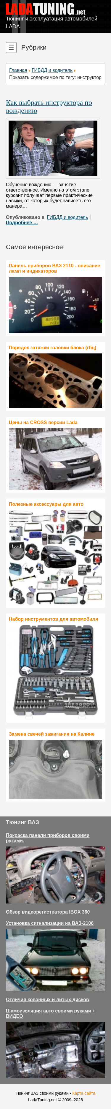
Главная (18, 70)
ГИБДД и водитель (52, 70)
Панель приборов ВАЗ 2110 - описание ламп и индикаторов (54, 268)
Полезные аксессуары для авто (46, 504)
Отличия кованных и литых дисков (47, 999)
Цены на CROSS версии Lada (43, 422)
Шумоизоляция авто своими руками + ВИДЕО (50, 1013)
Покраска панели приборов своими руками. (47, 838)
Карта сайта (83, 1093)
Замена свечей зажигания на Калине (51, 734)
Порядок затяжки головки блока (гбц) (52, 347)
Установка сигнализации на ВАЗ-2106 (50, 923)
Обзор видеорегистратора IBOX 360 (48, 911)
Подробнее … (22, 222)
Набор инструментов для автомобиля (53, 619)
